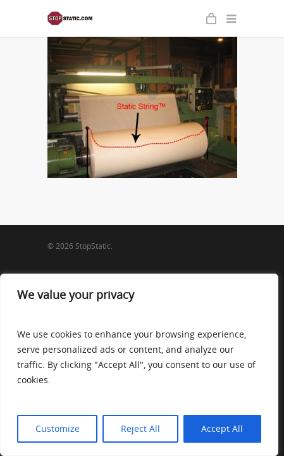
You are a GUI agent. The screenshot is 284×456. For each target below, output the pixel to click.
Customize (57, 428)
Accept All (222, 428)
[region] (139, 365)
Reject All (140, 428)
